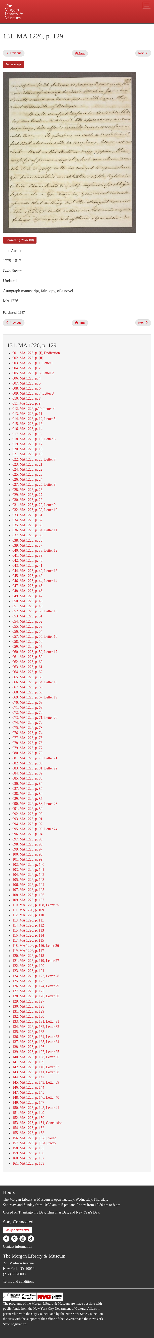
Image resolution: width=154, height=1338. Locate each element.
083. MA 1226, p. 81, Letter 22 (34, 768)
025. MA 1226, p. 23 (27, 474)
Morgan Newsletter (17, 1230)
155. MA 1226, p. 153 (28, 1133)
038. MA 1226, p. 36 (27, 540)
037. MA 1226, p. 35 (27, 535)
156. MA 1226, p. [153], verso (34, 1138)
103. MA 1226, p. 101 (28, 870)
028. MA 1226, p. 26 (27, 490)
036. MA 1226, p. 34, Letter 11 (34, 530)
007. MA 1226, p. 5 (26, 383)
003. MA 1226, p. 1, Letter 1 (33, 363)
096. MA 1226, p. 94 (27, 834)
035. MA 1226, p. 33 (27, 525)
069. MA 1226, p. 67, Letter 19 (34, 697)
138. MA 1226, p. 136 (28, 1047)
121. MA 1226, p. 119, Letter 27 (35, 961)
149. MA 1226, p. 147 (28, 1102)
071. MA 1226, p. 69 (27, 708)
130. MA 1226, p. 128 (28, 1006)
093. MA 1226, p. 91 (27, 819)
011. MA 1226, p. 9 (26, 403)
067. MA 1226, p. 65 (27, 687)
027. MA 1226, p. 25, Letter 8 (34, 484)
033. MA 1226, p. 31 (27, 515)
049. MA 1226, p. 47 (27, 596)
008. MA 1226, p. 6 (26, 388)
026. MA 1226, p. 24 (27, 479)
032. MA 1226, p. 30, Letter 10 (34, 510)
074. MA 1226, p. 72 (27, 723)
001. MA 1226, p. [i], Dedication (36, 353)
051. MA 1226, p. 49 (27, 606)
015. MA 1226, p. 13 (27, 424)
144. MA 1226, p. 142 (28, 1077)
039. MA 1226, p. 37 (27, 545)
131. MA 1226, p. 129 (28, 1011)
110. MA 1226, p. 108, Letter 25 (35, 905)
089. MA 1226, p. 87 (27, 799)
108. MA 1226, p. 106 (28, 895)
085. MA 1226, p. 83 (27, 778)
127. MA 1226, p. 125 (28, 991)
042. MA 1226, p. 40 (27, 560)
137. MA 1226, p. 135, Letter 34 (35, 1042)
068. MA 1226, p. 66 (27, 692)
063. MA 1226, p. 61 (27, 667)
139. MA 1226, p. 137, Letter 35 (35, 1052)
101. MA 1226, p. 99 (27, 859)
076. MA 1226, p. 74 (27, 733)
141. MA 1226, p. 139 (28, 1062)
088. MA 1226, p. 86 (27, 794)
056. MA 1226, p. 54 (27, 631)
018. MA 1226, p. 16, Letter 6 (34, 439)
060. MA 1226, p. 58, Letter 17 (34, 652)
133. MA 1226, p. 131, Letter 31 (35, 1021)
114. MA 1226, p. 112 (28, 925)
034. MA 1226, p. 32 (27, 520)
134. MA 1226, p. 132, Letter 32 (35, 1027)
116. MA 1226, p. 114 (28, 935)
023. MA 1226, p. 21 (27, 464)
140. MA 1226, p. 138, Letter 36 (35, 1057)
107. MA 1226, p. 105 (28, 890)
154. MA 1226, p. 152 (28, 1128)
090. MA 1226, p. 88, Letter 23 (34, 804)
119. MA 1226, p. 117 (28, 951)
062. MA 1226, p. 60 (27, 662)
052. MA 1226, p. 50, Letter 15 (34, 611)
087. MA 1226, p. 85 (27, 789)
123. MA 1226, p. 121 (28, 971)
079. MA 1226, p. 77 (27, 748)
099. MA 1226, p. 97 (27, 849)
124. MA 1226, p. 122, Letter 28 (35, 976)
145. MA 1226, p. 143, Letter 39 (35, 1082)
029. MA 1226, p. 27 (27, 495)
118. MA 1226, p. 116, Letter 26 (35, 946)
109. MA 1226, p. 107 (28, 900)
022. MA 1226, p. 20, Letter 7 (34, 459)
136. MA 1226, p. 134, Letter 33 (35, 1037)
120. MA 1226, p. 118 (28, 956)
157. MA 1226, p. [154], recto (34, 1143)
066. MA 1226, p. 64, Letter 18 (34, 682)
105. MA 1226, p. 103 (28, 880)
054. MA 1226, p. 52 (27, 621)
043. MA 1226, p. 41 (27, 566)
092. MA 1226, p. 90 (27, 814)
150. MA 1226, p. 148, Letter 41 (35, 1108)
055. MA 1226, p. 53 (27, 626)
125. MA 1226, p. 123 (28, 981)
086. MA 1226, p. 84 (27, 784)
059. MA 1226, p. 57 (27, 647)
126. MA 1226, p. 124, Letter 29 (35, 986)
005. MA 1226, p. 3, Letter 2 (33, 373)
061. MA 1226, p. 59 (27, 657)
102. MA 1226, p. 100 (28, 865)
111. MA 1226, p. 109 (28, 910)
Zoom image (13, 64)
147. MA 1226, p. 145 (28, 1092)
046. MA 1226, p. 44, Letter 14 (34, 581)
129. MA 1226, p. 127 (28, 1001)
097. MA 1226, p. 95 (27, 839)
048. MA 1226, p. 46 (27, 591)
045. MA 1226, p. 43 (27, 576)
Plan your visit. (29, 27)
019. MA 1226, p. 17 (27, 444)
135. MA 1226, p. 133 (28, 1032)
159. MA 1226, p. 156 (28, 1153)
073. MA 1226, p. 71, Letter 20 (34, 718)
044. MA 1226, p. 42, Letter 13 (34, 571)
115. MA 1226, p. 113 (28, 930)
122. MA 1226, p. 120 (28, 966)
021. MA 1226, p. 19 (27, 454)
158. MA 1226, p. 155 (28, 1148)
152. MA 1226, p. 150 (28, 1118)
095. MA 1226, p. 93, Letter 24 (34, 829)
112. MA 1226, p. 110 (28, 915)
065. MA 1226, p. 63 (27, 677)
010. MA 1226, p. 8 (26, 398)
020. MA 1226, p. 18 (27, 449)
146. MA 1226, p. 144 (28, 1087)
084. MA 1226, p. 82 (27, 773)
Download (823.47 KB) (20, 240)
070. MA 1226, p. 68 (27, 702)
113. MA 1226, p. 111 (28, 920)
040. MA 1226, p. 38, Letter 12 (34, 550)
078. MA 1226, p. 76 (27, 743)
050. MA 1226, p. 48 (27, 601)
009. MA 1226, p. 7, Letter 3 (33, 393)
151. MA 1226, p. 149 (28, 1113)
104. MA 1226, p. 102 (28, 875)
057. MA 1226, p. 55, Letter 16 (34, 637)
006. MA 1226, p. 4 (26, 378)
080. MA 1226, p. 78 (27, 753)
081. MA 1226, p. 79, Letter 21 (34, 758)
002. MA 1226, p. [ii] (27, 358)
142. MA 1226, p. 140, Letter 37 (35, 1067)
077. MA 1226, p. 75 (27, 738)
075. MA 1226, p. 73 (27, 728)
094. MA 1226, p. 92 (27, 824)
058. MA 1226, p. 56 (27, 642)
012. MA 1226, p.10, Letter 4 (33, 409)
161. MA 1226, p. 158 (28, 1163)
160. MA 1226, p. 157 (28, 1158)
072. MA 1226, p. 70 (27, 713)
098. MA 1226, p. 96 (27, 844)
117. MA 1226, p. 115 (28, 940)
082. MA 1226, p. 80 (27, 763)
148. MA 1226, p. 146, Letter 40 (35, 1097)
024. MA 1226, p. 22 (27, 469)
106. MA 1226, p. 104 (28, 885)
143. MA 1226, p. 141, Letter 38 (35, 1072)
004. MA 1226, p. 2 (26, 368)
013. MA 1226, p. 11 (27, 414)
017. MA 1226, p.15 (27, 434)
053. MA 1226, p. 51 (27, 616)
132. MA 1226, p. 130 (28, 1016)
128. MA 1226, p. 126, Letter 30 (35, 996)
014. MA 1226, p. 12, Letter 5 (34, 419)
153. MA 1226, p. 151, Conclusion (37, 1123)
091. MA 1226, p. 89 (27, 809)
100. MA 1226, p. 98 (27, 854)
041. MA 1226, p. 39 (27, 555)
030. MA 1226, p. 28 (27, 500)
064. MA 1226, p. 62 (27, 672)
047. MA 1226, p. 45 (27, 586)
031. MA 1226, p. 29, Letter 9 (34, 505)
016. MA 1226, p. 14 (27, 429)
